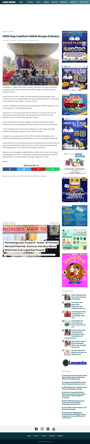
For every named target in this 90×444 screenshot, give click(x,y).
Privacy (43, 436)
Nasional (30, 2)
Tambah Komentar (33, 44)
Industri (54, 2)
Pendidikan (63, 2)
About (28, 436)
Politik (38, 2)
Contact (35, 436)
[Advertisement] (45, 12)
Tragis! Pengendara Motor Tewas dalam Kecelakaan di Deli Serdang (78, 297)
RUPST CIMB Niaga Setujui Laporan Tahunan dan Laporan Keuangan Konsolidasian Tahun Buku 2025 (73, 402)
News (21, 2)
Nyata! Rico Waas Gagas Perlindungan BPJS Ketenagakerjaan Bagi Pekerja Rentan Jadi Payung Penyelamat (74, 334)
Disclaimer (52, 436)
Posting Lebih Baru (9, 227)
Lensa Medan (9, 2)
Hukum (82, 2)
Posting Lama (54, 227)
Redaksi (61, 436)
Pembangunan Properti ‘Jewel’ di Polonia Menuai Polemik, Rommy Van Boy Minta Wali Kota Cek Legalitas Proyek (31, 250)
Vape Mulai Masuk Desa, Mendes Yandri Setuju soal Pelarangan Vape (78, 352)
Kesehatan (73, 2)
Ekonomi (46, 2)
